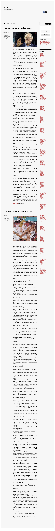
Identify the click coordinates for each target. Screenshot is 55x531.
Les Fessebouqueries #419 (18, 28)
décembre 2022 (43, 97)
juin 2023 (41, 90)
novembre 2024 (43, 72)
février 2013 (42, 227)
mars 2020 (42, 133)
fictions (28, 13)
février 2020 (42, 134)
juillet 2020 (42, 129)
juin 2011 (41, 249)
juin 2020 (42, 130)
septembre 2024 (43, 74)
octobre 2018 (42, 152)
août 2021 (42, 115)
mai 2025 (41, 65)
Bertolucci (5, 35)
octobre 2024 (42, 73)
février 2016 (42, 187)
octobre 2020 (42, 126)
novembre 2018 (43, 151)
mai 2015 (41, 197)
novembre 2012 (43, 230)
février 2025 (42, 68)
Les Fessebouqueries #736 (44, 43)
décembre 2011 (42, 242)
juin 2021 (41, 117)
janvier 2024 (42, 83)
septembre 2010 (43, 259)
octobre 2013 (42, 218)
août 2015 (42, 194)
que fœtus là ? (42, 13)
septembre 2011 (43, 246)
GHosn (9, 36)
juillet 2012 (42, 235)
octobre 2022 (42, 99)
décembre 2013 (42, 216)
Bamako (5, 218)
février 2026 (42, 55)
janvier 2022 (42, 109)
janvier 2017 (42, 175)
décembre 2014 (42, 203)
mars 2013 (42, 226)
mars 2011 (42, 252)
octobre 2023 (42, 86)
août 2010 (42, 260)
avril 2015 (42, 198)
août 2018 (42, 154)
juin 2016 (41, 183)
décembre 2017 (42, 163)
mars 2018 (42, 160)
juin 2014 (41, 209)
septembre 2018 (43, 153)
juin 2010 (41, 262)
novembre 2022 (43, 98)
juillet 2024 (42, 76)
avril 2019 (42, 145)
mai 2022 (41, 105)
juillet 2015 (42, 195)
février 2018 (42, 161)
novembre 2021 (43, 111)
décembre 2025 (43, 57)
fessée (6, 36)
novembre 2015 (43, 191)
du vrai (14, 13)
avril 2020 (42, 132)
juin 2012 (41, 236)
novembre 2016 (43, 177)
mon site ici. (15, 203)
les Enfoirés (8, 221)
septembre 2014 (43, 206)
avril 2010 (42, 264)
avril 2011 (41, 251)
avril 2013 (42, 225)
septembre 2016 (43, 180)
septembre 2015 (43, 193)
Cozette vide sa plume (12, 8)
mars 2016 (42, 186)
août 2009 (42, 273)
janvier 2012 (42, 241)
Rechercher (41, 22)
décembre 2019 (42, 137)
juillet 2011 (42, 248)
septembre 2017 (43, 166)
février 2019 (42, 148)
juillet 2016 (42, 182)
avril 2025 (42, 66)
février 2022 (42, 108)
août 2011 (41, 247)
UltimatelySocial (36, 530)
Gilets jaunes (6, 37)
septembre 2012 (43, 232)
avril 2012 (42, 238)
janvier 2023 (42, 96)
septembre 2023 (43, 87)
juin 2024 (42, 77)
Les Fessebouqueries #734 (44, 45)
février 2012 (42, 240)
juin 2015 (41, 196)
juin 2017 (41, 170)
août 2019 (42, 141)
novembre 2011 (42, 243)
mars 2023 (42, 94)
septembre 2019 (43, 140)
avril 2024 (42, 79)
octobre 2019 (42, 139)
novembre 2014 (43, 204)
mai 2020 (41, 131)
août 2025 (42, 62)
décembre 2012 (42, 229)
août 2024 (42, 75)
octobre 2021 (42, 112)
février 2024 (42, 82)
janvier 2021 (42, 122)
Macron (5, 38)
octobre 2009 (42, 271)
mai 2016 (41, 184)
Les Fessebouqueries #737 (44, 41)
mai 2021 (41, 118)
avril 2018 (42, 159)
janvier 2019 (42, 149)
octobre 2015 (42, 192)
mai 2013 (41, 224)
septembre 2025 (43, 61)
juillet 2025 (42, 63)
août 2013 (42, 220)
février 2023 (42, 95)
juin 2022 (42, 104)
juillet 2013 (42, 221)
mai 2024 (41, 78)
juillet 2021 (42, 116)
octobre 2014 (42, 205)
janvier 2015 (42, 202)
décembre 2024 (43, 71)
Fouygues (5, 219)
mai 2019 (41, 144)
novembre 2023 (43, 85)
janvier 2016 (42, 188)
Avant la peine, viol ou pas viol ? (45, 42)
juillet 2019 (42, 142)
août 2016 (42, 181)
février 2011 (42, 253)
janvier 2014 (42, 215)
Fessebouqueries (21, 13)
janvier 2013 (42, 228)
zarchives (48, 13)
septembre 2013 (43, 219)
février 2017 (42, 174)
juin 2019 (41, 143)
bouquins (6, 13)
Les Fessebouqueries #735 (44, 44)
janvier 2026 (42, 56)
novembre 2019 (43, 138)
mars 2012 (42, 239)
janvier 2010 (42, 268)
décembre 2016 (42, 176)
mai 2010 (41, 263)
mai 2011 (41, 250)
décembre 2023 (42, 84)
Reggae (7, 38)
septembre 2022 (43, 100)
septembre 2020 (43, 127)
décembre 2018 (42, 150)
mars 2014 (42, 213)
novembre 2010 (43, 257)
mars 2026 (42, 54)
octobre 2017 (42, 165)
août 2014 (42, 207)
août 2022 (42, 101)
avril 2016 (42, 185)
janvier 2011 (42, 254)
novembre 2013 (42, 217)
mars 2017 (42, 173)
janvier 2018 (42, 162)
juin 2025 (42, 64)
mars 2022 (42, 107)
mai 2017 (41, 171)
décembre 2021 (42, 110)
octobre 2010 (42, 258)
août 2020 (42, 128)
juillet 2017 (42, 169)
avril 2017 (42, 172)
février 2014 (42, 214)
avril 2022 (42, 106)
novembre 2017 (43, 164)
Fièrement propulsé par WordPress (17, 524)
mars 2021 (42, 120)
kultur (32, 13)
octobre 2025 (42, 60)
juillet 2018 (42, 155)
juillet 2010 (42, 261)
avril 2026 (42, 53)
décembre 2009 (43, 269)
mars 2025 (42, 67)
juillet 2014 (42, 208)
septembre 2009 (43, 272)
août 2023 (42, 88)
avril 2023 (42, 93)
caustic (10, 13)
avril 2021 (42, 119)
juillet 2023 (42, 89)
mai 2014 (41, 210)
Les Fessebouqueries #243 (18, 211)
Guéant (8, 219)
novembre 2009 (43, 270)
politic (36, 13)
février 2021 (42, 121)
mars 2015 (42, 199)
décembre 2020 (43, 123)
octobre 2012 (42, 231)
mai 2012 (41, 237)
